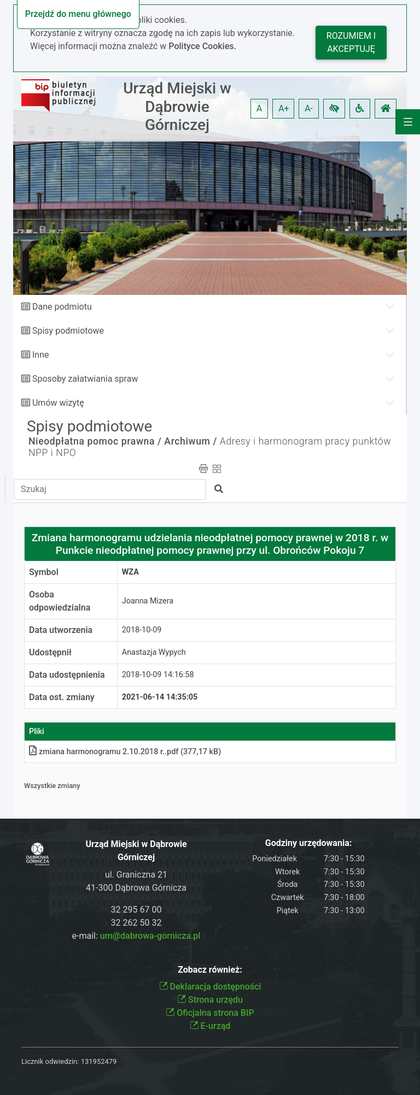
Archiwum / (190, 441)
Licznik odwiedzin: (50, 1061)
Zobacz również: (210, 969)
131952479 (99, 1061)
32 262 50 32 (136, 923)
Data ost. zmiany (62, 697)
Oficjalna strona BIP (210, 1013)
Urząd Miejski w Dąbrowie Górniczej (177, 106)
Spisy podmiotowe (68, 330)
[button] (334, 109)
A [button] (259, 108)
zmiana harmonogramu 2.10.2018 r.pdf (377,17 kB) (125, 751)
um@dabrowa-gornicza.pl (150, 936)
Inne (40, 355)
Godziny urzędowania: (308, 843)
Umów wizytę (58, 403)
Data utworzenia (60, 630)
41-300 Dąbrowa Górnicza (136, 888)
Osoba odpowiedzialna (59, 601)
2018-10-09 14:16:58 (158, 674)
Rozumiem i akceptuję (351, 42)
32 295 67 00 (136, 909)
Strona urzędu (210, 1000)
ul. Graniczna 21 (136, 874)
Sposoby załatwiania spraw (85, 379)
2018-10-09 (142, 630)
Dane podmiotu (62, 306)
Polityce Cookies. (202, 46)
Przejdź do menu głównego (78, 14)
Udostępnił (50, 652)
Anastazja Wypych (154, 652)
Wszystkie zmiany (52, 786)
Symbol (44, 572)
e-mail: (136, 936)
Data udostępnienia (67, 675)
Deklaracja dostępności (210, 986)
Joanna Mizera (147, 601)
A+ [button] (283, 108)
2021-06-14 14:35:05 (160, 697)
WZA (130, 572)
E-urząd (210, 1026)
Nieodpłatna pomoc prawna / (94, 441)
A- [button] (309, 108)
